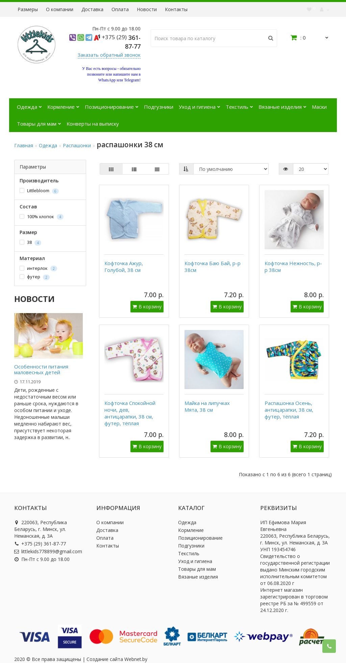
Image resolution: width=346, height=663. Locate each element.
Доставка (92, 9)
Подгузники (158, 106)
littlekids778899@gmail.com (48, 541)
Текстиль (239, 104)
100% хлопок (42, 216)
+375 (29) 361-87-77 (40, 534)
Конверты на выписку (93, 123)
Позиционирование (112, 104)
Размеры (28, 9)
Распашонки (77, 145)
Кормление (63, 104)
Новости (147, 9)
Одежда (29, 104)
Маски (319, 106)
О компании (59, 9)
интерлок (38, 268)
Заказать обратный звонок (109, 55)
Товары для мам (39, 121)
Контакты (176, 9)
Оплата (120, 9)
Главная (23, 145)
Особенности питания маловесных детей (41, 369)
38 (30, 242)
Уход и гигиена (199, 104)
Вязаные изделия (282, 104)
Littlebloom (39, 190)
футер (35, 277)
